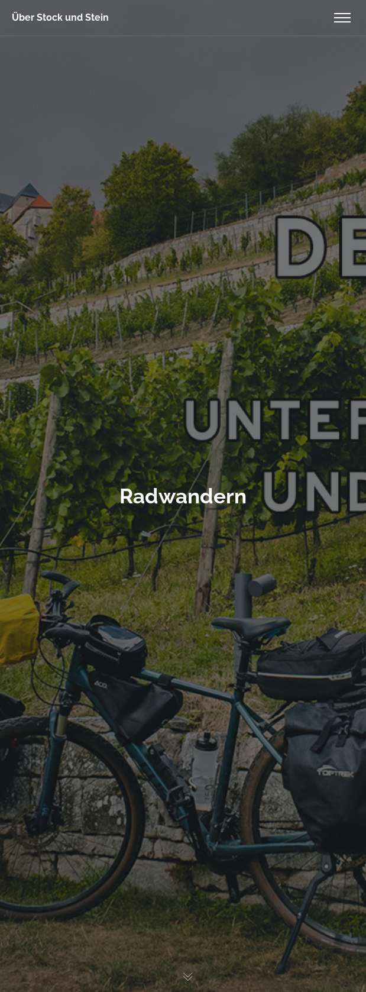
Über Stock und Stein (60, 17)
